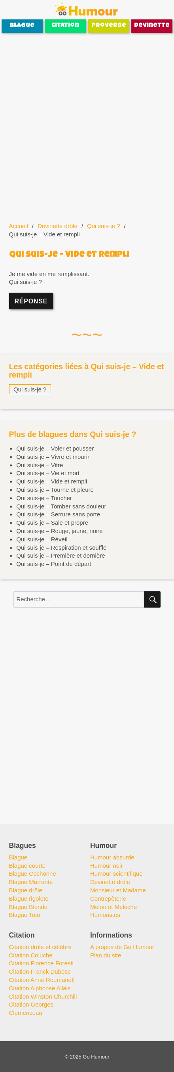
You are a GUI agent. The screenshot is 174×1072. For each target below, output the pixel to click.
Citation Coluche (31, 955)
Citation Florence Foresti (41, 963)
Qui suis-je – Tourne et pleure (55, 489)
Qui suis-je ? (103, 225)
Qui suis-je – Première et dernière (60, 555)
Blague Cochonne (32, 873)
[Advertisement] (87, 123)
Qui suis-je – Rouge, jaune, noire (59, 530)
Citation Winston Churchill (43, 996)
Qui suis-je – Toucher (44, 498)
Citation (65, 26)
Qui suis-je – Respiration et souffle (61, 547)
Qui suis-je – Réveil (41, 539)
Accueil (18, 225)
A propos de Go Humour (122, 947)
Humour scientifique (116, 873)
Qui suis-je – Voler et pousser (55, 448)
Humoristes (105, 914)
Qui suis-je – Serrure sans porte (58, 514)
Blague (22, 26)
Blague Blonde (28, 906)
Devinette (152, 26)
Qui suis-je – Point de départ (53, 563)
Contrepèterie (108, 898)
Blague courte (27, 865)
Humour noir (106, 865)
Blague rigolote (29, 898)
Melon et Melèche (113, 906)
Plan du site (105, 955)
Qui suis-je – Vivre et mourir (52, 456)
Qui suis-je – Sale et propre (52, 522)
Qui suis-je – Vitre (39, 465)
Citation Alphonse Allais (40, 988)
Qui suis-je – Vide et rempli (51, 481)
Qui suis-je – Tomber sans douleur (61, 506)
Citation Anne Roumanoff (42, 979)
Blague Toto (24, 914)
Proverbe (108, 26)
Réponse (31, 301)
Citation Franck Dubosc (40, 971)
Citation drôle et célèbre (40, 947)
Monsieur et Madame (118, 890)
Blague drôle (25, 890)
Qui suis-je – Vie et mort (47, 473)
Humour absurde (112, 857)
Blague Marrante (31, 881)
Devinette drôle (58, 225)
